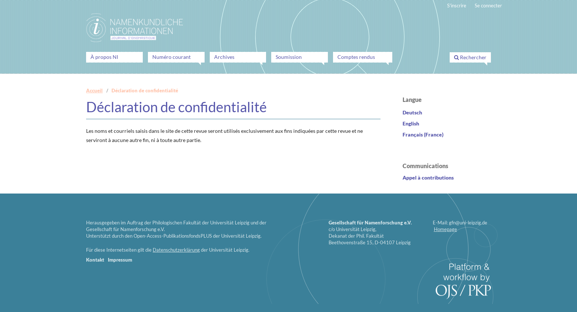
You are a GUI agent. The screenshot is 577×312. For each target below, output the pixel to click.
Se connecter (488, 5)
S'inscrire (456, 5)
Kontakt (95, 260)
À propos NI (104, 57)
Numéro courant (171, 57)
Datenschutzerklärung (176, 250)
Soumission (289, 57)
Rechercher (470, 57)
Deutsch (412, 112)
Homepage (445, 229)
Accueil (94, 90)
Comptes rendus (356, 57)
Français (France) (423, 134)
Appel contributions (428, 177)
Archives (224, 57)
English (411, 123)
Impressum (120, 260)
